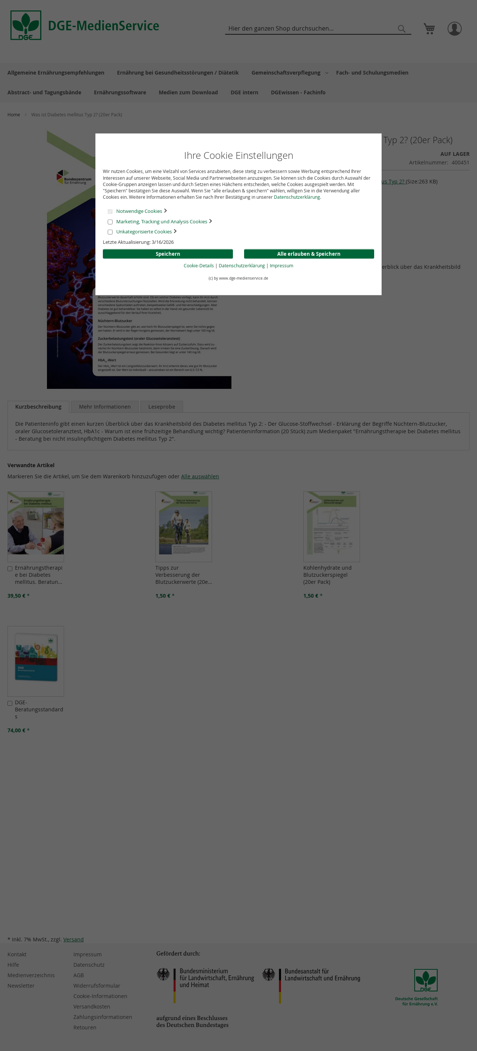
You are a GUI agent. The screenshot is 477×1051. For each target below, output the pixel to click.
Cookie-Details (199, 265)
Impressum (281, 265)
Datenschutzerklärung (297, 197)
